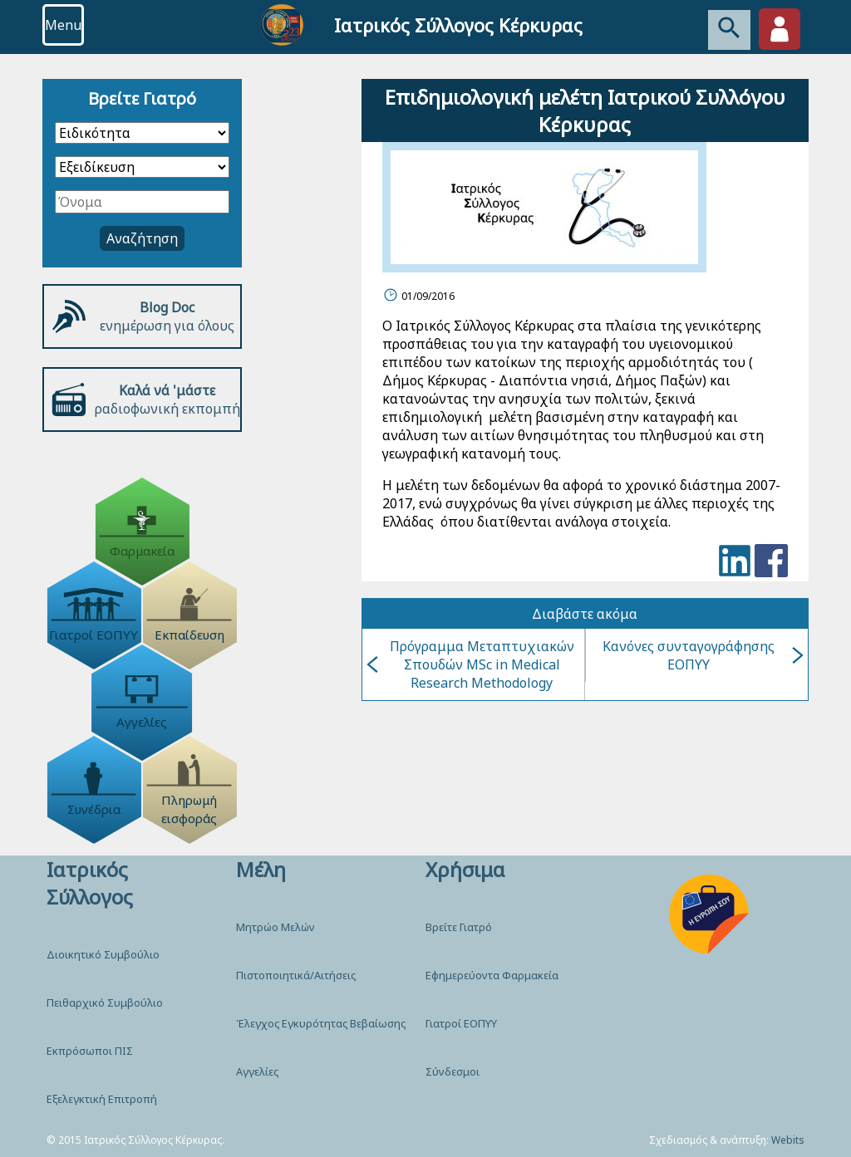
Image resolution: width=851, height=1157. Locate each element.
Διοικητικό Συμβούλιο (103, 954)
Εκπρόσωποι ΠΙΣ (90, 1050)
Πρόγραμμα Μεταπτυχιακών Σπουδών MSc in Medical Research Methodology (469, 664)
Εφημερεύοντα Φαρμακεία (492, 975)
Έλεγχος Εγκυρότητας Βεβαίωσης (321, 1023)
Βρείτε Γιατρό (459, 926)
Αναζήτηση (142, 238)
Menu (63, 25)
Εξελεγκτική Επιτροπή (102, 1098)
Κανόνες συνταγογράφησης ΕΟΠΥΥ (703, 655)
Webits (787, 1140)
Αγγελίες (257, 1071)
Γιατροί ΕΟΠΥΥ (461, 1023)
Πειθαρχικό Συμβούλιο (105, 1002)
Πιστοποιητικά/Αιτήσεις (296, 975)
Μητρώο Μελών (275, 926)
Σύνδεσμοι (453, 1071)
